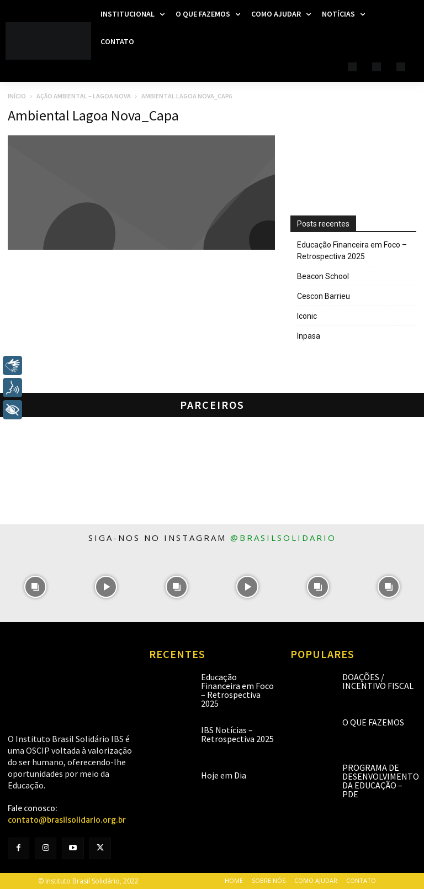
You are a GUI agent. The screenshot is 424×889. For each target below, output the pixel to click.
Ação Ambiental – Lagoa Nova (83, 96)
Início (17, 96)
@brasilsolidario (283, 537)
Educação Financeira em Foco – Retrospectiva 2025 (352, 250)
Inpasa (308, 336)
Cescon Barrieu (323, 296)
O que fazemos (373, 722)
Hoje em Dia (223, 775)
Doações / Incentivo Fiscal (378, 681)
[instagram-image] (35, 586)
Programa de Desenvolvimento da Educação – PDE (380, 780)
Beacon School (323, 276)
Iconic (307, 316)
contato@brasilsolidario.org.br (67, 820)
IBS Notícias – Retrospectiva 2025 (237, 734)
